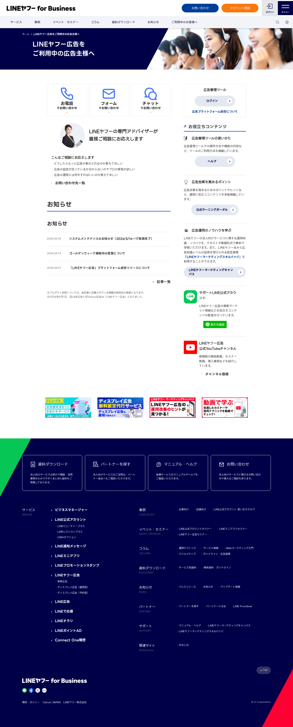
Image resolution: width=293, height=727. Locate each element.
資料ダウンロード (123, 22)
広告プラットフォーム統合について (215, 111)
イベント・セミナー (66, 22)
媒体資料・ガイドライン (217, 567)
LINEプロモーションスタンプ (77, 565)
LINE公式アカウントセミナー (195, 529)
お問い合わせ (199, 8)
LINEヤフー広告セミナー (193, 534)
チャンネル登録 (217, 374)
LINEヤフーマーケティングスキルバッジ (201, 631)
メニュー (285, 8)
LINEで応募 (64, 611)
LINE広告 (62, 601)
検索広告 (62, 581)
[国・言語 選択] (287, 22)
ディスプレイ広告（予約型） (73, 593)
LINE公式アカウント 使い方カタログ (234, 509)
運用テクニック (187, 548)
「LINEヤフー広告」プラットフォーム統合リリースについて (109, 268)
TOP (265, 670)
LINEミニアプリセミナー (233, 529)
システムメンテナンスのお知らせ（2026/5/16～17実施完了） (111, 238)
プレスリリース (187, 587)
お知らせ (153, 22)
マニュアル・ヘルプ (190, 625)
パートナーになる (216, 606)
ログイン (269, 12)
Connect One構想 (70, 640)
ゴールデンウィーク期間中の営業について (97, 253)
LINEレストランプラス (70, 532)
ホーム (25, 34)
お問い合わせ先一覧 (70, 183)
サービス (16, 22)
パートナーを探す (189, 606)
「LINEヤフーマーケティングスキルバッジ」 (213, 257)
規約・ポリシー (31, 702)
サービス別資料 (187, 567)
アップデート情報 (230, 587)
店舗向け (201, 509)
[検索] (277, 22)
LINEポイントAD (68, 630)
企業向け (184, 509)
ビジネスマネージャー (71, 510)
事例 (37, 22)
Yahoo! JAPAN (51, 702)
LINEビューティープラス (71, 526)
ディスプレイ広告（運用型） (73, 587)
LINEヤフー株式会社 (75, 702)
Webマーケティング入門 (239, 548)
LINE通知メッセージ (70, 546)
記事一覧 (164, 281)
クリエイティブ (187, 554)
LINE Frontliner (242, 606)
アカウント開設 (239, 8)
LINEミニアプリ (67, 555)
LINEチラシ (64, 620)
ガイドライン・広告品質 (216, 554)
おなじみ (184, 645)
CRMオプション (66, 537)
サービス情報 (210, 548)
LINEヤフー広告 (67, 575)
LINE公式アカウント (70, 519)
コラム (95, 22)
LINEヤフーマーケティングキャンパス (229, 625)
